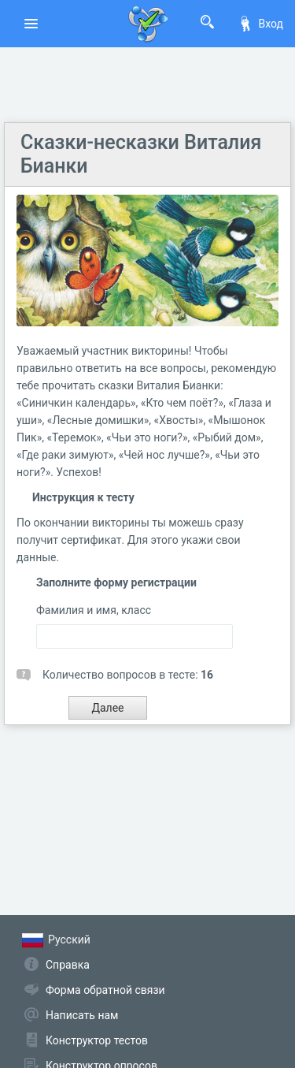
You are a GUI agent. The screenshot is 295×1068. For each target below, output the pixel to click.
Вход (260, 24)
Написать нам (82, 1015)
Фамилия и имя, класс (93, 610)
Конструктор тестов (97, 1040)
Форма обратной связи (105, 990)
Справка (68, 964)
